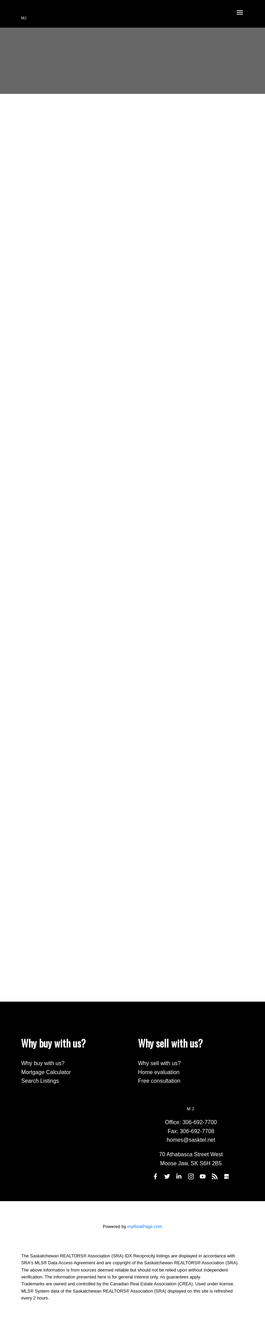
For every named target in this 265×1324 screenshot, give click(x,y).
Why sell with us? (159, 1063)
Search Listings (40, 1081)
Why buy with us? (42, 1063)
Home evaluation (158, 1072)
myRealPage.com (144, 1226)
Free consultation (159, 1081)
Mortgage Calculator (46, 1072)
